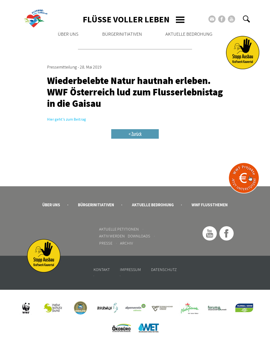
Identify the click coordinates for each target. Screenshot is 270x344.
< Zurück (135, 134)
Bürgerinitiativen (122, 34)
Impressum (130, 269)
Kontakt (101, 269)
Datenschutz (164, 269)
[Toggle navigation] (180, 20)
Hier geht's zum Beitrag (66, 119)
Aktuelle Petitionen (119, 229)
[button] (246, 19)
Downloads (139, 236)
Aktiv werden (112, 236)
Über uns (68, 34)
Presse (105, 243)
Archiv (126, 243)
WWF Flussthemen (210, 204)
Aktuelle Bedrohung (188, 34)
